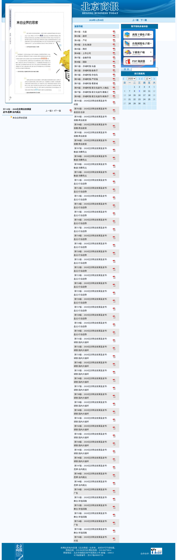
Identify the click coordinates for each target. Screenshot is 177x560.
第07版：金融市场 (82, 57)
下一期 (144, 20)
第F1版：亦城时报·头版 (85, 66)
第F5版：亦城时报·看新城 (86, 83)
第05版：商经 (80, 49)
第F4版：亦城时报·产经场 (86, 79)
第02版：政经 (80, 36)
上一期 (135, 20)
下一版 (57, 111)
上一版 (49, 111)
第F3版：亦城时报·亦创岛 (86, 75)
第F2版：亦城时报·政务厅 (86, 70)
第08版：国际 (80, 62)
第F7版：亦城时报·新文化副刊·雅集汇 (91, 92)
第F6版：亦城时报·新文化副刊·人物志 (91, 88)
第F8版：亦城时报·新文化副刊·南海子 (91, 96)
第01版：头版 (80, 32)
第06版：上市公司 (82, 53)
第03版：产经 (80, 40)
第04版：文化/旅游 (82, 44)
